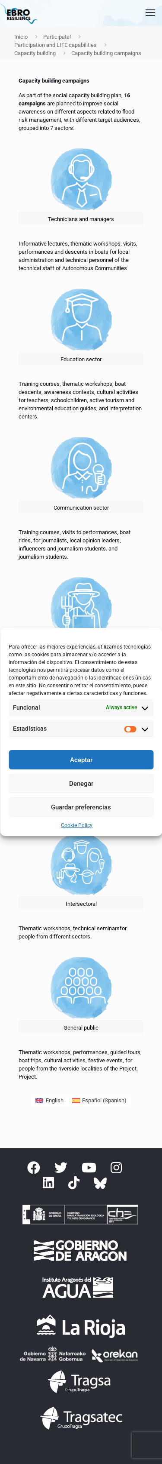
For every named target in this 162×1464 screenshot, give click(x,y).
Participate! (57, 37)
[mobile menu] (150, 13)
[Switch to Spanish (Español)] (99, 1100)
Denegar (81, 783)
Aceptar (81, 760)
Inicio (21, 37)
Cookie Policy (76, 825)
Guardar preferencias (81, 807)
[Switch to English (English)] (49, 1100)
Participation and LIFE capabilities (55, 45)
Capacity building (35, 53)
